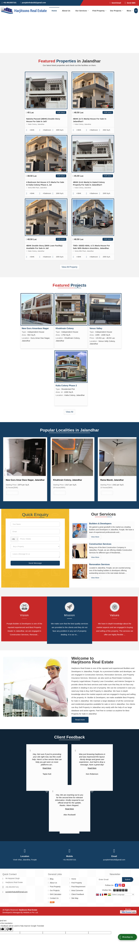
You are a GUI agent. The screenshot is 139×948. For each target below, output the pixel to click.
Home (54, 11)
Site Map (74, 887)
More (130, 11)
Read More (47, 757)
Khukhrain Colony (65, 328)
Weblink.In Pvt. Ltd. (30, 901)
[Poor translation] (9, 918)
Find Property (99, 11)
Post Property (55, 876)
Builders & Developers (100, 520)
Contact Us (54, 887)
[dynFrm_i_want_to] (35, 543)
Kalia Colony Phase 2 (66, 385)
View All (69, 412)
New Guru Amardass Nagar (35, 328)
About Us (66, 11)
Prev (6, 468)
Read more (80, 708)
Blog (51, 868)
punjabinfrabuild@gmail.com (34, 3)
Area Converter (77, 879)
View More (12, 493)
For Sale (61, 112)
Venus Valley (96, 328)
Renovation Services (99, 561)
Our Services (82, 11)
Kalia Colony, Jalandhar (17, 480)
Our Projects (116, 11)
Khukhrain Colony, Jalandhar (114, 480)
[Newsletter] (109, 868)
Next (133, 468)
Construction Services (100, 541)
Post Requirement (78, 876)
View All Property (69, 267)
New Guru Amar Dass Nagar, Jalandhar (72, 480)
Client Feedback (77, 883)
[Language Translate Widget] (123, 883)
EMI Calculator (55, 883)
